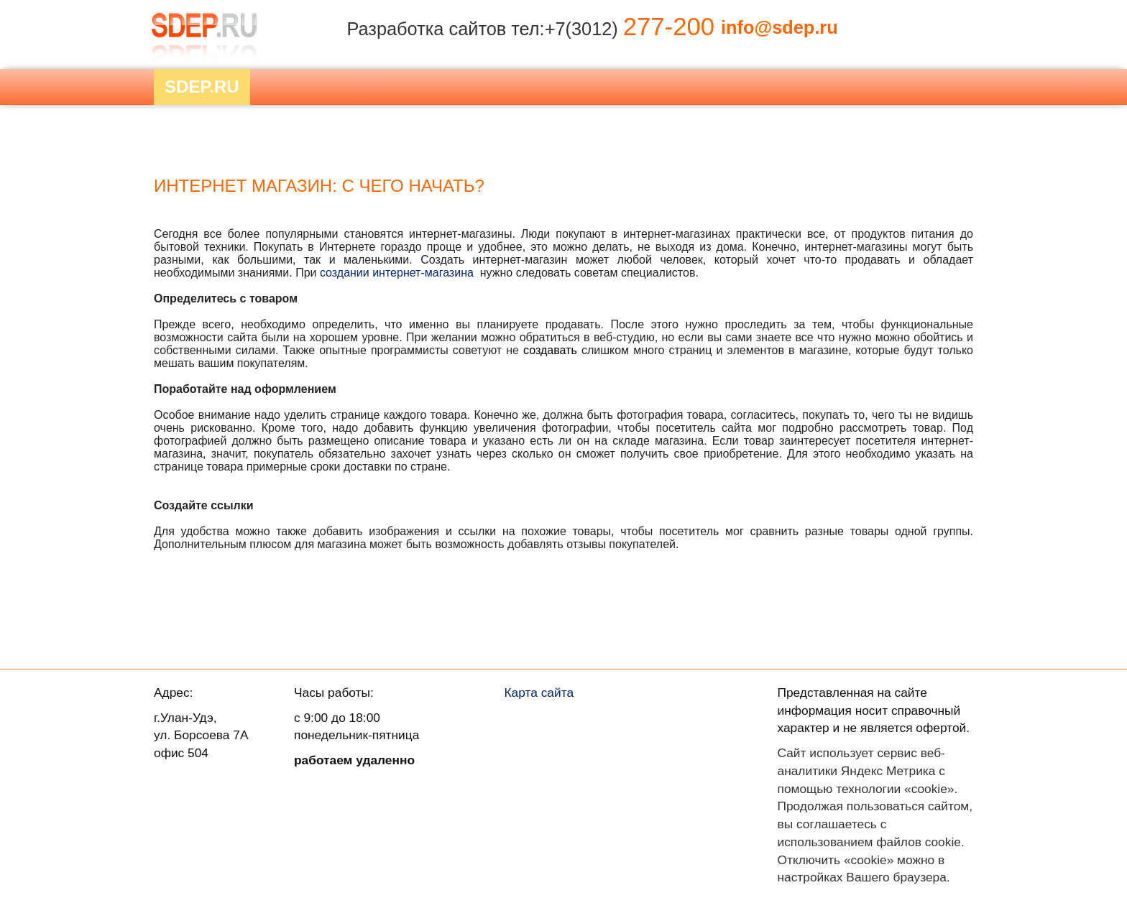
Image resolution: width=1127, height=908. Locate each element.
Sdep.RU (202, 86)
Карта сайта (539, 692)
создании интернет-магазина (397, 273)
